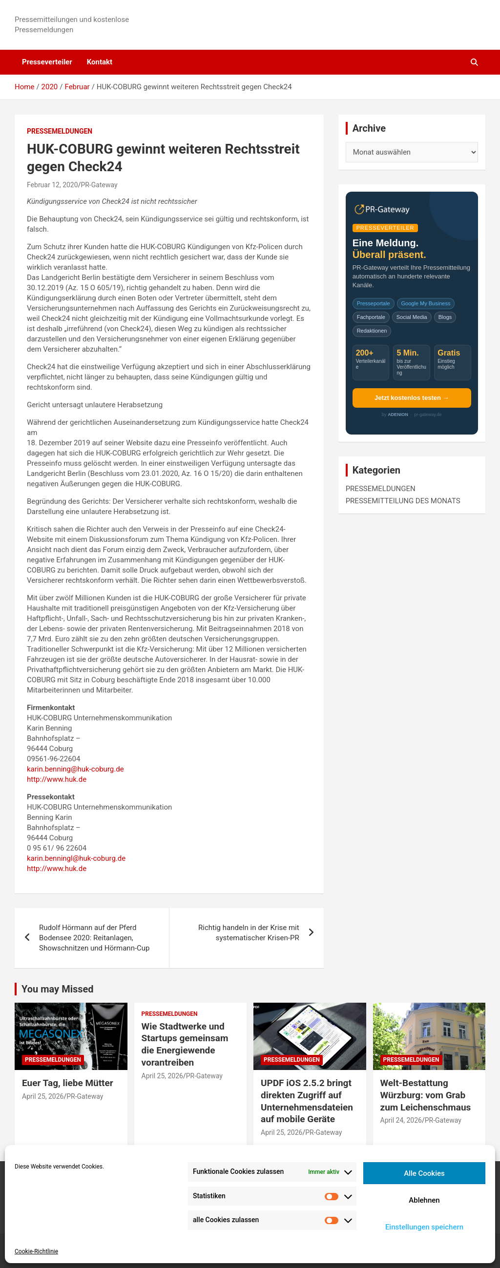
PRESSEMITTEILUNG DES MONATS (403, 500)
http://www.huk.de (56, 779)
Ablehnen (424, 1200)
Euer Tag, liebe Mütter (67, 1083)
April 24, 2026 (401, 1120)
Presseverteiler (47, 62)
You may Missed (57, 989)
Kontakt (99, 62)
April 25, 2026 (42, 1096)
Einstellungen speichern (424, 1227)
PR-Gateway (99, 185)
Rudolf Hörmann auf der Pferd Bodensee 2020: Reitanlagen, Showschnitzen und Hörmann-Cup (94, 937)
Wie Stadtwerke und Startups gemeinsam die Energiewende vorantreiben (185, 1044)
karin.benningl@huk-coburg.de (76, 858)
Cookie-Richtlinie (36, 1251)
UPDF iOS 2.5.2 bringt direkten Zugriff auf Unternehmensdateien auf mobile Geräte (307, 1101)
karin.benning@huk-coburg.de (75, 769)
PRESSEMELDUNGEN (59, 131)
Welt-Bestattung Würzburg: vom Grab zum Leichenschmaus (425, 1094)
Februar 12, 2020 (52, 185)
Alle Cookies (424, 1173)
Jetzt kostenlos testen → (412, 397)
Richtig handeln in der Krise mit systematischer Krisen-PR (248, 932)
